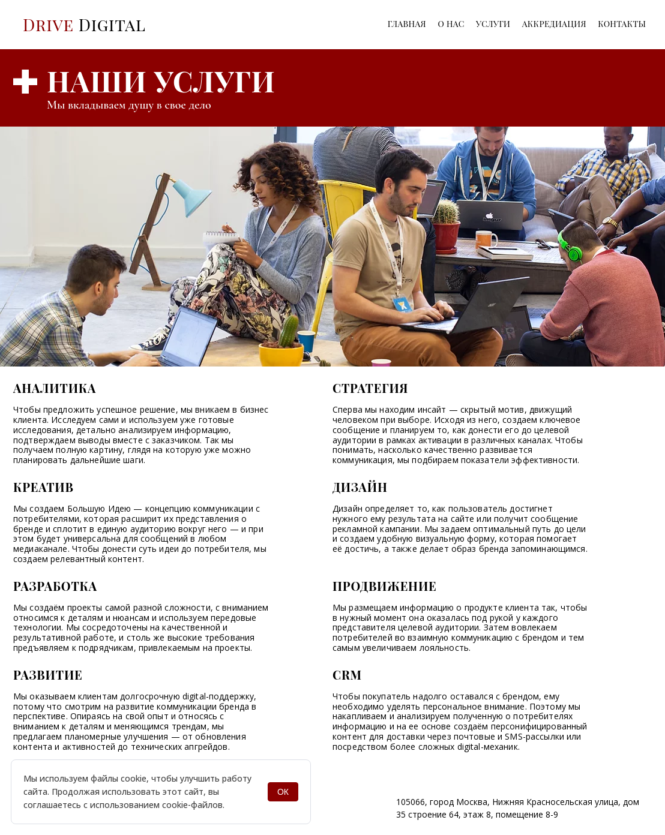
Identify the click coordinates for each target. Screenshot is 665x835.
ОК (283, 792)
